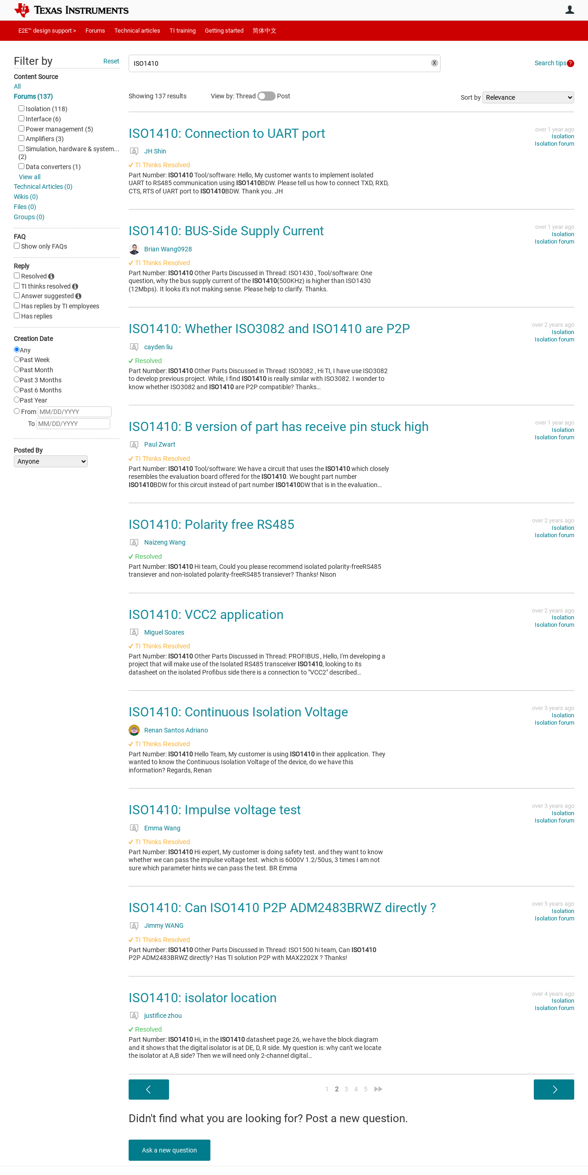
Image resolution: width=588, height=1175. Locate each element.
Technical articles (137, 30)
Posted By (28, 450)
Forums (95, 30)
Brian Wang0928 (168, 249)
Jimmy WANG (164, 925)
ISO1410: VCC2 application (206, 614)
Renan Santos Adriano (176, 730)
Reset (111, 61)
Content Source (36, 76)
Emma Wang (162, 828)
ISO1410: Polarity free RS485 (211, 524)
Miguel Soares (164, 632)
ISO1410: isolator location (203, 997)
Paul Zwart (159, 444)
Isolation (563, 136)
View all (29, 177)
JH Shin (155, 151)
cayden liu (158, 347)
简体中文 (265, 30)
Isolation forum (554, 143)
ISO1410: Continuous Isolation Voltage (238, 712)
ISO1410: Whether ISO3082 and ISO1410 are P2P (269, 328)
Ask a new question (170, 1150)
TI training (183, 30)
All (17, 86)
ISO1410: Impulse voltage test (215, 809)
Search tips (550, 63)
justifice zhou (163, 1015)
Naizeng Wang (165, 542)
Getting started (224, 30)
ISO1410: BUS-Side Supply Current (226, 230)
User (569, 9)
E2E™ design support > (47, 30)
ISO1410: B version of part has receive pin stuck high (279, 426)
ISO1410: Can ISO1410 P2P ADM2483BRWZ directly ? (282, 907)
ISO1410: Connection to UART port (227, 133)
